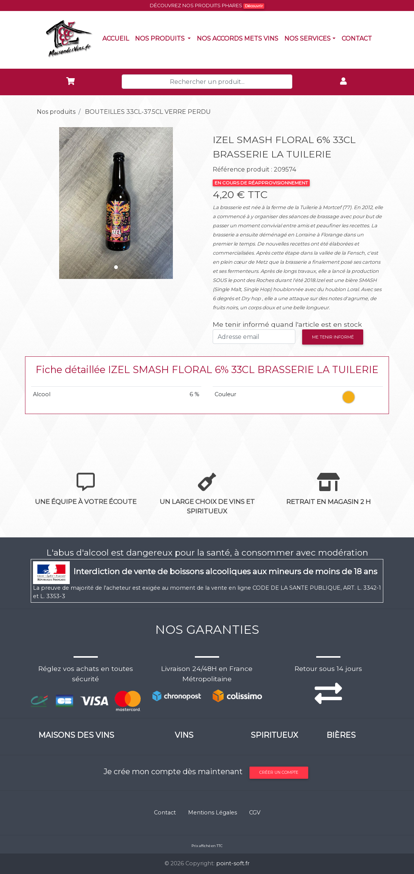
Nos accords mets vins (239, 38)
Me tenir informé (333, 337)
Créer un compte (278, 772)
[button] (43, 203)
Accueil (117, 38)
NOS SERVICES (307, 38)
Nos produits (164, 38)
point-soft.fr (232, 863)
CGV (254, 812)
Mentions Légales (212, 812)
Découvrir (254, 6)
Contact (358, 38)
